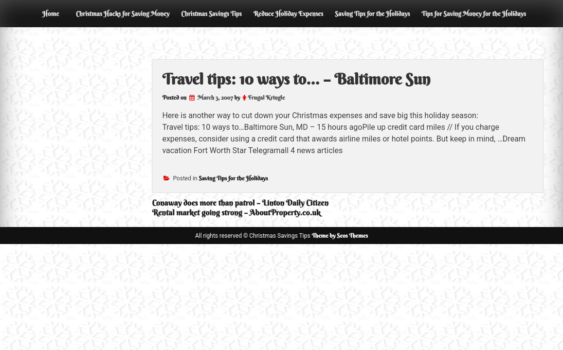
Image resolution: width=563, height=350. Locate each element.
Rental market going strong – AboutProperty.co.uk (236, 212)
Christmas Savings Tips (211, 14)
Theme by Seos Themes (340, 235)
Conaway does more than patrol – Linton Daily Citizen (240, 203)
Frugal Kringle (266, 97)
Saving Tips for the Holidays (372, 14)
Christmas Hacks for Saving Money (122, 14)
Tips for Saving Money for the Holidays (473, 14)
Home (50, 14)
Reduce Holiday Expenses (289, 14)
